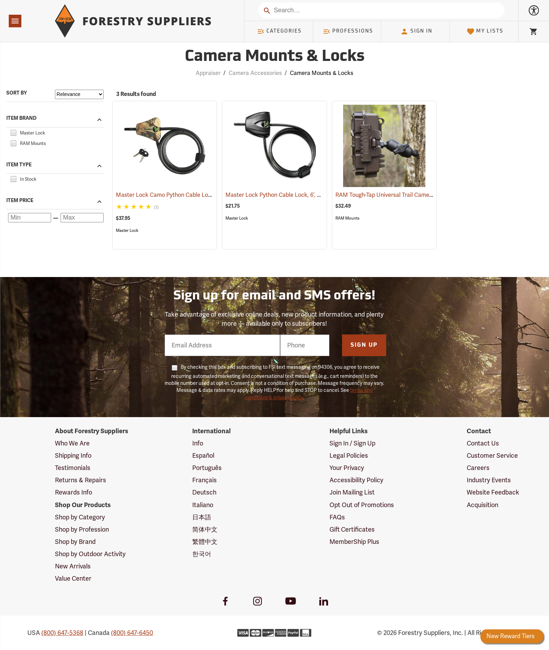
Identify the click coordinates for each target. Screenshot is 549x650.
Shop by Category (80, 517)
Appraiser (208, 73)
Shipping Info (73, 455)
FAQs (337, 517)
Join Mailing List (352, 492)
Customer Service (492, 455)
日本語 (201, 517)
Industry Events (489, 480)
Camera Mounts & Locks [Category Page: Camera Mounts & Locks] (274, 57)
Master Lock (127, 230)
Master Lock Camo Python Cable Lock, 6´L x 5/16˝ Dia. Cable (203, 195)
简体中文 (204, 529)
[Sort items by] (79, 94)
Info (197, 443)
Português (207, 468)
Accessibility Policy (356, 480)
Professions (348, 31)
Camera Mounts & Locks (321, 73)
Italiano (202, 505)
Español (203, 455)
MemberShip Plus (354, 542)
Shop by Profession (82, 529)
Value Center (73, 578)
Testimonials (72, 468)
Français (204, 480)
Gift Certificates (352, 529)
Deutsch (204, 492)
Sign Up (364, 345)
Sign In (416, 31)
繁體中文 (204, 542)
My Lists (485, 31)
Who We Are (72, 443)
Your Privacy (346, 468)
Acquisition (482, 505)
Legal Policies (348, 455)
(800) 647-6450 (132, 633)
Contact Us (483, 443)
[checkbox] (13, 132)
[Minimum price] (29, 217)
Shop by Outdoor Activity (90, 554)
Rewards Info (73, 492)
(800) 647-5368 (62, 633)
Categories (279, 31)
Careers (478, 468)
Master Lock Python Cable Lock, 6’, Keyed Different (301, 195)
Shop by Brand (75, 542)
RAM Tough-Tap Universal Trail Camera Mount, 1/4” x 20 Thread (425, 195)
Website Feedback (493, 492)
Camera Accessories (255, 73)
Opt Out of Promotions (361, 505)
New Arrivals (73, 566)
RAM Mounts (347, 218)
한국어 (201, 554)
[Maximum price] (82, 217)
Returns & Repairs (80, 480)
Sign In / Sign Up (352, 443)
